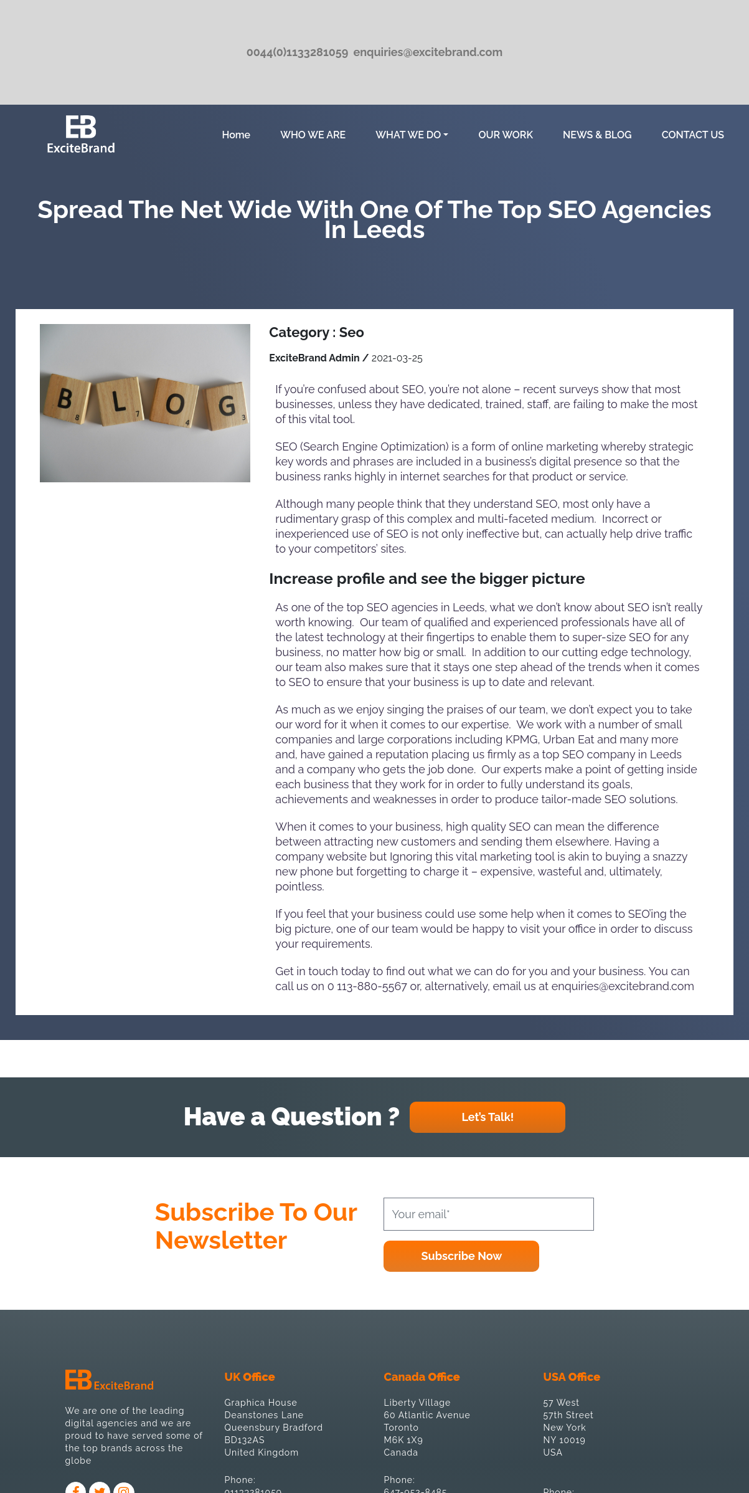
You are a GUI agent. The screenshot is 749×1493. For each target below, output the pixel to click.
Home (238, 134)
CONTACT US (693, 135)
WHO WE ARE (313, 135)
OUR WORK (505, 135)
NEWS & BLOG (597, 135)
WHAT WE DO (408, 135)
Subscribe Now (462, 1255)
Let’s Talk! (487, 1116)
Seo (351, 332)
